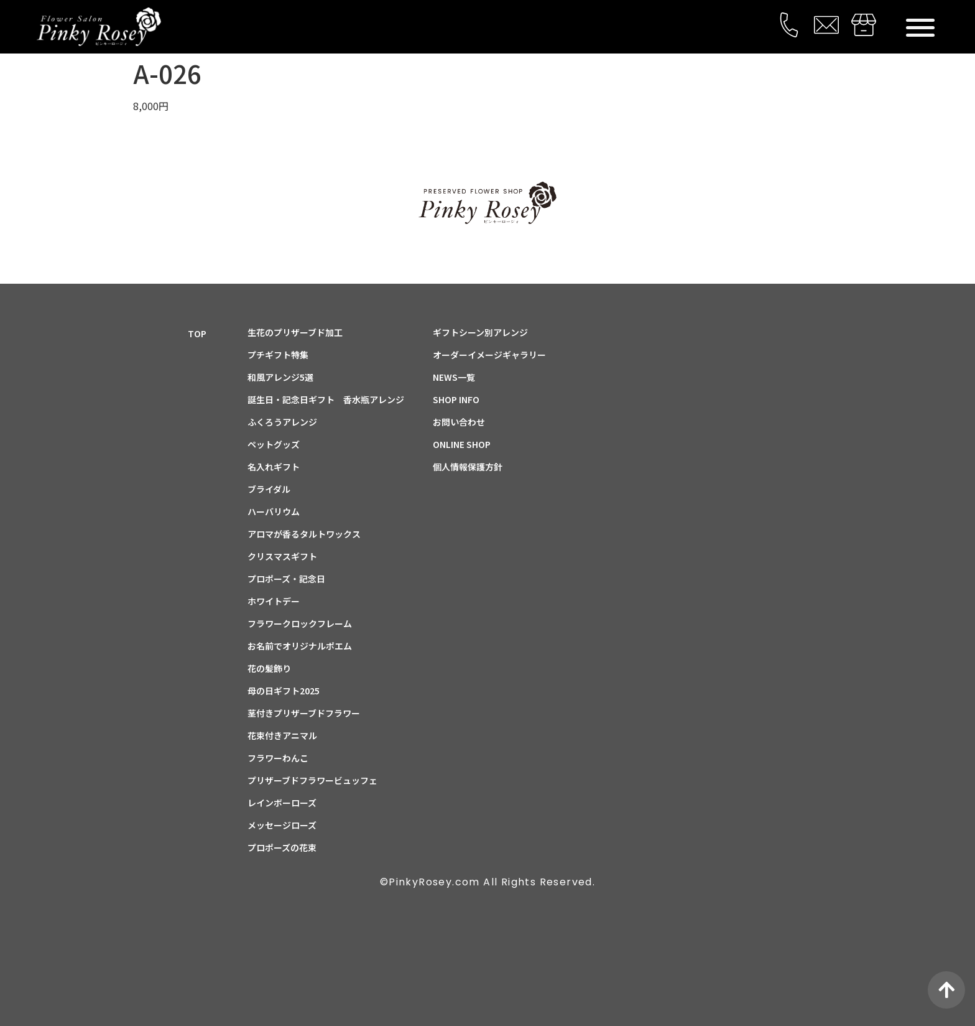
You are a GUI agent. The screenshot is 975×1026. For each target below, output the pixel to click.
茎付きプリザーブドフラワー (303, 713)
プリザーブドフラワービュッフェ (312, 780)
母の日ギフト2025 (283, 690)
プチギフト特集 (277, 354)
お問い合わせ (459, 422)
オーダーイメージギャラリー (489, 354)
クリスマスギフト (282, 556)
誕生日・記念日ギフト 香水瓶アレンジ (325, 399)
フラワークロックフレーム (299, 623)
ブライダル (268, 489)
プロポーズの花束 (282, 847)
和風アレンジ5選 (280, 377)
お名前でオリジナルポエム (299, 646)
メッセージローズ (282, 825)
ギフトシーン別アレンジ (480, 332)
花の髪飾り (269, 668)
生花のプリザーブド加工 (295, 332)
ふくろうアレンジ (282, 422)
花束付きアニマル (282, 735)
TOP (197, 333)
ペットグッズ (273, 444)
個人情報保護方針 (467, 466)
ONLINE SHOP (462, 444)
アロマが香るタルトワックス (304, 534)
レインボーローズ (282, 802)
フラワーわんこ (277, 758)
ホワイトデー (273, 601)
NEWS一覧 (454, 377)
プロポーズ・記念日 (286, 578)
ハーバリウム (273, 511)
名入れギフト (273, 466)
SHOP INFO (456, 399)
